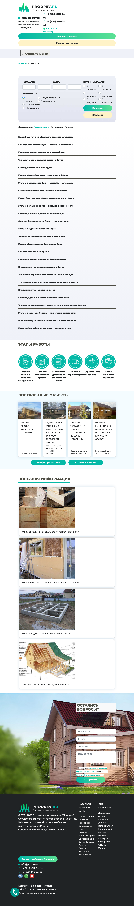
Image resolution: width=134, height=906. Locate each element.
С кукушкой (92, 101)
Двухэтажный (48, 101)
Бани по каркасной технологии (85, 851)
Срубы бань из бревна (86, 843)
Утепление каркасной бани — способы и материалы (45, 183)
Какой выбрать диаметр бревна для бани (40, 244)
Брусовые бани (87, 838)
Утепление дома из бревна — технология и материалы (47, 313)
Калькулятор (104, 838)
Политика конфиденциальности (36, 893)
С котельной (107, 101)
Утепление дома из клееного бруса (37, 228)
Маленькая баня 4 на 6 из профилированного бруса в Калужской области (104, 430)
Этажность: (30, 93)
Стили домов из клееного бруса (35, 167)
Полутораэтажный (50, 98)
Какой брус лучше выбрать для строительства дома (45, 137)
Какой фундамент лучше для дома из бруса (41, 152)
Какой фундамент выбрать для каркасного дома (43, 297)
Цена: (56, 82)
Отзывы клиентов (85, 462)
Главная (22, 63)
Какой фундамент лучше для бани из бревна (42, 259)
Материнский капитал (105, 830)
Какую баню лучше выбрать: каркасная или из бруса (46, 198)
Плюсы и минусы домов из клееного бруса (41, 267)
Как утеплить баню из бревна (33, 251)
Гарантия (103, 819)
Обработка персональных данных (38, 889)
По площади (57, 127)
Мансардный (32, 108)
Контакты (23, 886)
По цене (69, 127)
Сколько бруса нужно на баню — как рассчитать (43, 221)
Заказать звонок (67, 36)
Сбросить (97, 115)
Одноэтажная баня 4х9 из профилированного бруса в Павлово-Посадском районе (54, 432)
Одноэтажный (33, 104)
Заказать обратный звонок (38, 859)
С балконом (107, 94)
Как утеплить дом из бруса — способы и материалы (45, 144)
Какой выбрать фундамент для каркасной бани (43, 175)
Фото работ (104, 841)
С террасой (107, 88)
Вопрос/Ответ (105, 825)
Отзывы (102, 845)
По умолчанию (41, 127)
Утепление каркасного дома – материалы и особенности (48, 282)
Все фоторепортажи (48, 462)
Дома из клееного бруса (87, 834)
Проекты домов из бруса (87, 818)
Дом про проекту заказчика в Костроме (28, 427)
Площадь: (29, 82)
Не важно (29, 99)
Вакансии (36, 886)
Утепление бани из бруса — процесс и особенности (45, 206)
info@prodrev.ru (30, 18)
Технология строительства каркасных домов (41, 236)
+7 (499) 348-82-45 (32, 871)
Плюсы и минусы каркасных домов (36, 290)
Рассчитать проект (67, 43)
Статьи (48, 886)
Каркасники (85, 823)
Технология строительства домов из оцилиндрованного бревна (52, 305)
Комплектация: (93, 82)
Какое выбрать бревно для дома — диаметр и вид (44, 328)
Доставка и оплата (104, 814)
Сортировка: (25, 127)
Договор (102, 822)
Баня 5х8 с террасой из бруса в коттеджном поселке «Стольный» (77, 430)
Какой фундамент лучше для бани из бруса (41, 213)
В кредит (103, 835)
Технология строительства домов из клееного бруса (45, 274)
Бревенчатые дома (86, 827)
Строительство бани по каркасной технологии (42, 190)
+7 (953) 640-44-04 (32, 868)
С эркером (91, 94)
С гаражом (91, 88)
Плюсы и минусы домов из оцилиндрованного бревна (47, 320)
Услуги (101, 848)
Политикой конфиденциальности (89, 775)
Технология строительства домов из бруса (40, 160)
